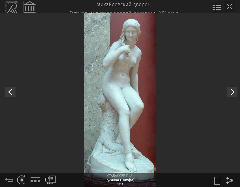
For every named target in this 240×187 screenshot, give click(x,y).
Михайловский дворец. (124, 5)
